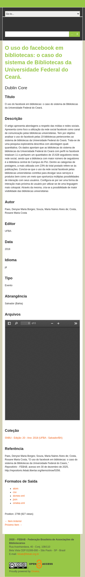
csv (15, 492)
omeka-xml (19, 503)
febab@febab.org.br (28, 554)
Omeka (35, 571)
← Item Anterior (13, 521)
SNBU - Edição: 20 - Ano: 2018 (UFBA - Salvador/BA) (33, 437)
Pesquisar (77, 34)
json (15, 499)
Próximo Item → (13, 524)
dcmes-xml (19, 495)
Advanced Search (72, 34)
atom (15, 488)
